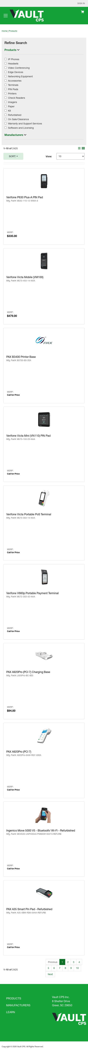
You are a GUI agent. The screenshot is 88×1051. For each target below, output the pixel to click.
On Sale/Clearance (18, 119)
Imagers (12, 102)
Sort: (12, 156)
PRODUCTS (13, 998)
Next (50, 974)
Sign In (81, 3)
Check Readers (16, 97)
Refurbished (14, 114)
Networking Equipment (20, 76)
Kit (9, 110)
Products (13, 31)
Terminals (13, 84)
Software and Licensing (21, 127)
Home (4, 31)
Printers (12, 93)
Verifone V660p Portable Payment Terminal (32, 593)
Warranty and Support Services (25, 123)
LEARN (10, 1012)
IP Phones (13, 59)
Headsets (13, 63)
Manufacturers (14, 134)
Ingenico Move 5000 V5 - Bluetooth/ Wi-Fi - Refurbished (40, 830)
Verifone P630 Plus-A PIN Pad (24, 197)
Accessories (14, 80)
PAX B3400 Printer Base (21, 356)
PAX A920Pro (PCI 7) (18, 751)
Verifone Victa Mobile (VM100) (24, 277)
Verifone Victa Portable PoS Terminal (28, 514)
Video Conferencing (19, 67)
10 (77, 968)
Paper (11, 106)
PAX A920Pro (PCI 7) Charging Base (28, 671)
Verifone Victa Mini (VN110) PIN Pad (28, 435)
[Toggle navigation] (6, 15)
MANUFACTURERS (18, 1005)
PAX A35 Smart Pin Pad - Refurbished (29, 909)
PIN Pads (13, 89)
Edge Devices (15, 72)
